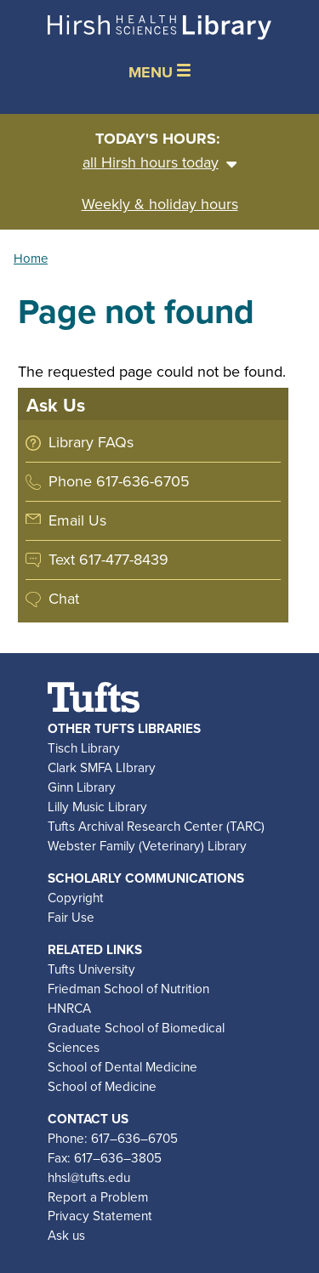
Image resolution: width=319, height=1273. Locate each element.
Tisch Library (84, 748)
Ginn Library (82, 787)
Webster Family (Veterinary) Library (147, 845)
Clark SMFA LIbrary (102, 767)
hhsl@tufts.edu (89, 1177)
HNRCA (69, 1008)
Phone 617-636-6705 (119, 481)
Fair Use (71, 917)
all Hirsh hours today (160, 162)
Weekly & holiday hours (160, 204)
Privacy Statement (100, 1215)
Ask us (66, 1235)
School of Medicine (102, 1086)
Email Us (77, 520)
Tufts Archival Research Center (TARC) (156, 826)
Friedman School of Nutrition (128, 988)
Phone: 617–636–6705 (113, 1138)
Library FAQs (91, 442)
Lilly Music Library (97, 806)
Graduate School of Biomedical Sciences (136, 1037)
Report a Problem (98, 1197)
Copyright (76, 897)
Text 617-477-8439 (108, 559)
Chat (63, 599)
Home (31, 258)
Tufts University (91, 969)
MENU (159, 72)
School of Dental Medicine (122, 1067)
